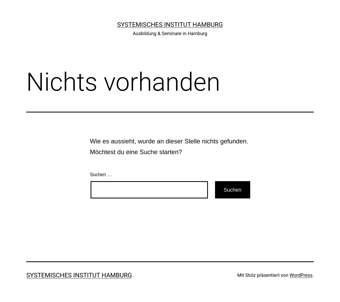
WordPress (301, 275)
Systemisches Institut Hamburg (170, 24)
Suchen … (101, 174)
